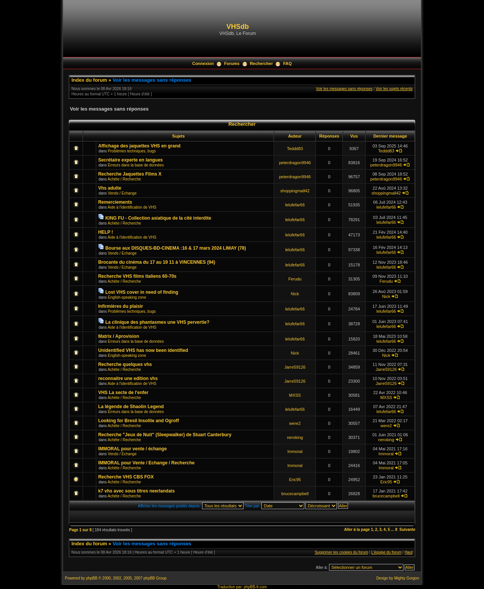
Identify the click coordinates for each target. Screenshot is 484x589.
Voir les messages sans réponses (151, 80)
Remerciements (115, 202)
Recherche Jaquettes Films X (129, 174)
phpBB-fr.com (255, 587)
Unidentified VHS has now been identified (143, 350)
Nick (295, 293)
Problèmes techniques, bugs (132, 151)
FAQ (287, 63)
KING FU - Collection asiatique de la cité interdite (158, 218)
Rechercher (261, 63)
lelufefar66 (295, 205)
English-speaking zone (127, 297)
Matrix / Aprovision (118, 336)
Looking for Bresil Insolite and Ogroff (138, 420)
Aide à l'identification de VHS (132, 207)
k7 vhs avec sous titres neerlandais (136, 491)
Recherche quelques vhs (125, 364)
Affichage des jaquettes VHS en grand (139, 146)
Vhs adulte (109, 188)
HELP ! (105, 232)
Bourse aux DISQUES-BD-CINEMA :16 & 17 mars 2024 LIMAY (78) (175, 248)
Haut (409, 552)
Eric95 (295, 479)
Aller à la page (357, 529)
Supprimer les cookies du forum (341, 552)
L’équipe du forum (386, 552)
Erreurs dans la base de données (136, 165)
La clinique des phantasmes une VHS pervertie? (157, 322)
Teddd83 (295, 148)
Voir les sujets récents (394, 89)
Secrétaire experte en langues (130, 160)
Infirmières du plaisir (120, 306)
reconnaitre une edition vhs (128, 378)
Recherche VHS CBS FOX (125, 477)
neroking (295, 437)
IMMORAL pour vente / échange (132, 448)
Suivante (407, 529)
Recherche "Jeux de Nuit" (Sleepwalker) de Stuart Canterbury (164, 434)
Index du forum (89, 80)
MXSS (295, 395)
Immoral (294, 451)
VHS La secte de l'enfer (123, 392)
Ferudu (295, 279)
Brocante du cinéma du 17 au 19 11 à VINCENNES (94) (156, 262)
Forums (231, 63)
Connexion (203, 63)
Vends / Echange (122, 193)
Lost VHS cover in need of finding (141, 292)
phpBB (91, 578)
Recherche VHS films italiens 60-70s (137, 276)
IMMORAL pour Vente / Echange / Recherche (146, 463)
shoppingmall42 (295, 190)
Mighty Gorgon (406, 578)
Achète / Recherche (124, 179)
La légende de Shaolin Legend (131, 406)
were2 (295, 423)
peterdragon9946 (295, 162)
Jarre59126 (294, 367)
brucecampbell (295, 493)
